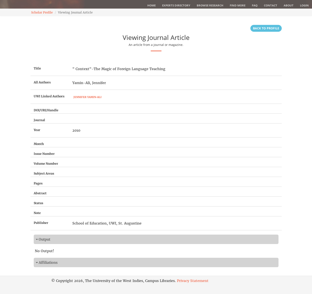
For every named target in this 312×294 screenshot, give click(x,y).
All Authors (42, 82)
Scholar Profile (42, 12)
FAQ (254, 5)
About (289, 5)
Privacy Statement (193, 281)
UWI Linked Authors (49, 96)
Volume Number (46, 164)
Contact (270, 5)
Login (304, 5)
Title (37, 68)
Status (38, 203)
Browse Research (210, 5)
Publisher (41, 223)
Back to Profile (266, 28)
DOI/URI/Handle (46, 110)
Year (37, 130)
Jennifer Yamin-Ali (87, 97)
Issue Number (44, 154)
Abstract (40, 193)
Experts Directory (176, 5)
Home (151, 5)
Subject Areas (44, 173)
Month (39, 144)
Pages (38, 183)
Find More (237, 5)
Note (37, 213)
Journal (39, 120)
